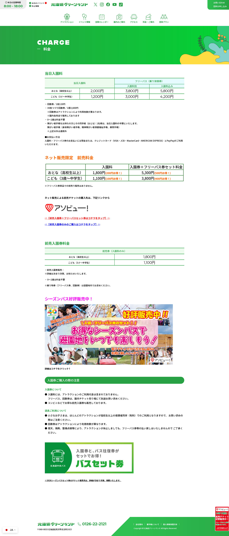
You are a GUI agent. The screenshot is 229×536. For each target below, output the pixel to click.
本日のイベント (39, 3)
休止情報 (35, 6)
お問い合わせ (219, 2)
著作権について (153, 524)
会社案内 (139, 524)
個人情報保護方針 (170, 524)
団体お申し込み (220, 6)
